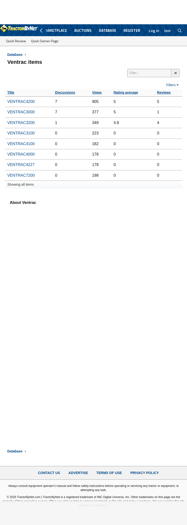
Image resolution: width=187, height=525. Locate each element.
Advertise (78, 473)
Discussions (65, 92)
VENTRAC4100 (21, 144)
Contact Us (49, 473)
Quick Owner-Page (44, 40)
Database (107, 30)
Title (10, 92)
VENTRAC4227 (21, 165)
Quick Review (16, 40)
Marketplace (54, 30)
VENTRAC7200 (21, 175)
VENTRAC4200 (21, 102)
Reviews (164, 92)
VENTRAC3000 (21, 112)
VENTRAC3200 (21, 123)
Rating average (125, 92)
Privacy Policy (144, 473)
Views (97, 92)
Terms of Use (109, 473)
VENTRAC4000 (21, 154)
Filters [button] (171, 85)
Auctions (83, 30)
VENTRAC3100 (21, 133)
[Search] (180, 30)
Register (131, 30)
